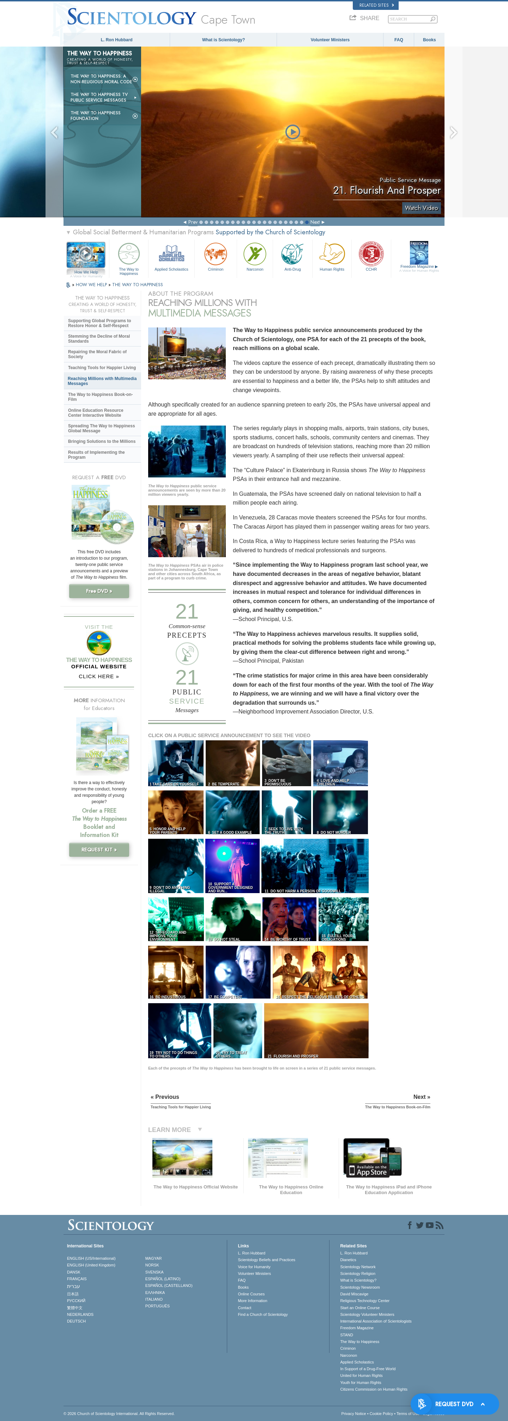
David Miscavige (354, 1294)
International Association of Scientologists (375, 1321)
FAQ (398, 39)
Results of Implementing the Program (96, 455)
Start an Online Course (360, 1308)
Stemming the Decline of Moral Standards (99, 339)
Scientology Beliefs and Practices (266, 1260)
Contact (244, 1308)
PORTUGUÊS (157, 1306)
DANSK (73, 1272)
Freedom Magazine (419, 268)
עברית (73, 1286)
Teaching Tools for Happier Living (102, 367)
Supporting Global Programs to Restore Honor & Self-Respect (99, 323)
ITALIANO (154, 1299)
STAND (346, 1335)
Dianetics (348, 1260)
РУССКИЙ (76, 1301)
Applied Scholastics (171, 256)
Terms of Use (408, 1413)
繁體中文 (75, 1308)
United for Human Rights (361, 1375)
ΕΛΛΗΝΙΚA (155, 1292)
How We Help (86, 272)
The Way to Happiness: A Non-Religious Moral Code (101, 79)
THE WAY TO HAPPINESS (137, 284)
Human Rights (332, 256)
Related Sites (376, 5)
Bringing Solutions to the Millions (101, 441)
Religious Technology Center (364, 1301)
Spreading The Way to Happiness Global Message (101, 428)
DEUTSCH (76, 1321)
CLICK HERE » (99, 676)
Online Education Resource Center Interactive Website (95, 413)
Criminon (215, 256)
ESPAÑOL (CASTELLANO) (169, 1285)
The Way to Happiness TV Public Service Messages (99, 97)
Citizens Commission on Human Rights (373, 1389)
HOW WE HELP (92, 284)
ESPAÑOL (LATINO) (163, 1279)
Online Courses (251, 1294)
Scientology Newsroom (360, 1287)
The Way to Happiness (128, 258)
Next (315, 221)
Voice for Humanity (254, 1267)
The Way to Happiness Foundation (96, 116)
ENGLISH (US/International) (91, 1258)
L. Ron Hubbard (117, 39)
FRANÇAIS (77, 1279)
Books (429, 39)
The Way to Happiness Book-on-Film (100, 397)
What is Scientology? (223, 39)
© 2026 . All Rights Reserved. (119, 1413)
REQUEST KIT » (99, 849)
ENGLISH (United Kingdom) (91, 1265)
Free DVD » (99, 591)
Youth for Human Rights (360, 1382)
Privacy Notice (353, 1413)
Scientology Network (357, 1267)
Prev (193, 221)
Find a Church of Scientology (263, 1314)
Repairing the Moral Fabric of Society (97, 354)
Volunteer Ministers (330, 39)
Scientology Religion (357, 1273)
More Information (252, 1301)
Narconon (255, 256)
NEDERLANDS (80, 1314)
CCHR (371, 256)
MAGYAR (153, 1258)
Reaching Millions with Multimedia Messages (102, 381)
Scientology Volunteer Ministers (367, 1314)
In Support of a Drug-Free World (367, 1369)
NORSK (152, 1265)
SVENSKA (154, 1272)
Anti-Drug (292, 256)
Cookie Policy (381, 1413)
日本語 (73, 1294)
